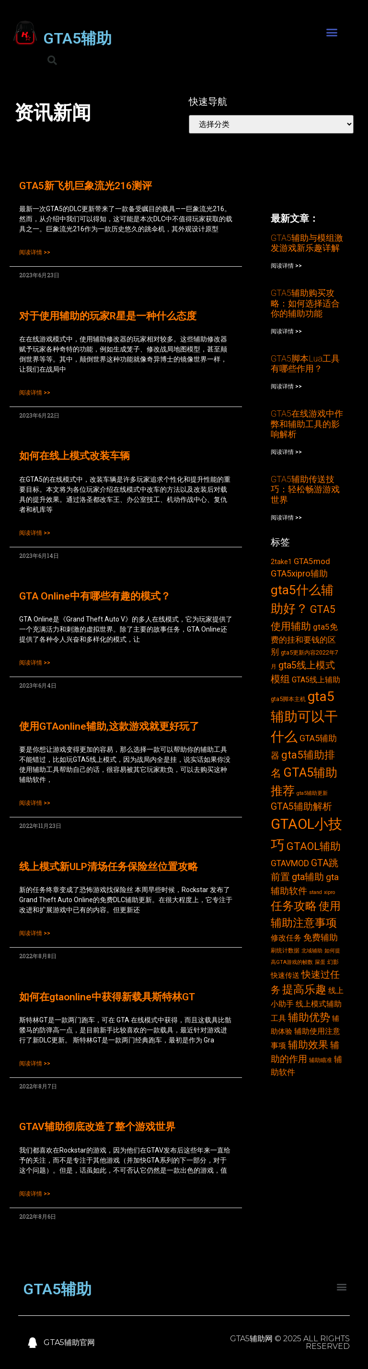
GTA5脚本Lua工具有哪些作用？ (305, 363)
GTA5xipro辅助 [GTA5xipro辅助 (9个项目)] (299, 573)
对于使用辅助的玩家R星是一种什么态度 (107, 316)
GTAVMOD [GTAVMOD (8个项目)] (290, 863)
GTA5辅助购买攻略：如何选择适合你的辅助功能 (305, 303)
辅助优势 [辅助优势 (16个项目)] (309, 1017)
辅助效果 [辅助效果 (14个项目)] (308, 1045)
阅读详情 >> (34, 252)
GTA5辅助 (77, 38)
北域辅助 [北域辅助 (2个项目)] (311, 951)
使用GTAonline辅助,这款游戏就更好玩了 (109, 726)
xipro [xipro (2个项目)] (329, 892)
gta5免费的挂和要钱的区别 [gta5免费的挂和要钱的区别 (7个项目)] (304, 639)
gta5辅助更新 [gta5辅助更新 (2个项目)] (312, 793)
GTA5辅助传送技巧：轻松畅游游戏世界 (305, 489)
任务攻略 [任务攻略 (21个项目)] (294, 906)
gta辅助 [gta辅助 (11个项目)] (308, 876)
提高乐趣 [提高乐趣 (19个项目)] (304, 989)
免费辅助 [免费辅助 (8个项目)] (320, 937)
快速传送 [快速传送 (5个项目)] (285, 975)
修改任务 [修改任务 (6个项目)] (286, 937)
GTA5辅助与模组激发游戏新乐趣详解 (307, 243)
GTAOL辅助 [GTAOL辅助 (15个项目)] (314, 846)
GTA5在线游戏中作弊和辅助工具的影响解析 (307, 423)
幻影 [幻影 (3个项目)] (333, 961)
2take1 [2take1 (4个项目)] (281, 562)
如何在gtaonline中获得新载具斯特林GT (107, 997)
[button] (332, 32)
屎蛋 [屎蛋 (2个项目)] (320, 962)
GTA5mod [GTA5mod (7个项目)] (312, 561)
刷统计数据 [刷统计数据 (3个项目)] (285, 950)
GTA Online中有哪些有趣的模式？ (95, 596)
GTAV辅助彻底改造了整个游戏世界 (97, 1126)
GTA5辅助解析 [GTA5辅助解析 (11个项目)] (301, 806)
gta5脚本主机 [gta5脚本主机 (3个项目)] (288, 698)
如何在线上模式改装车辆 (74, 456)
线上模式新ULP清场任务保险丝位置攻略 (108, 866)
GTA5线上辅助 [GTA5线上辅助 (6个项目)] (316, 679)
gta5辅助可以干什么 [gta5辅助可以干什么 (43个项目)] (304, 717)
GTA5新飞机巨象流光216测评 (85, 186)
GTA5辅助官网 (69, 1342)
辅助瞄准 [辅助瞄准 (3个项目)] (320, 1060)
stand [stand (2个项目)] (315, 892)
